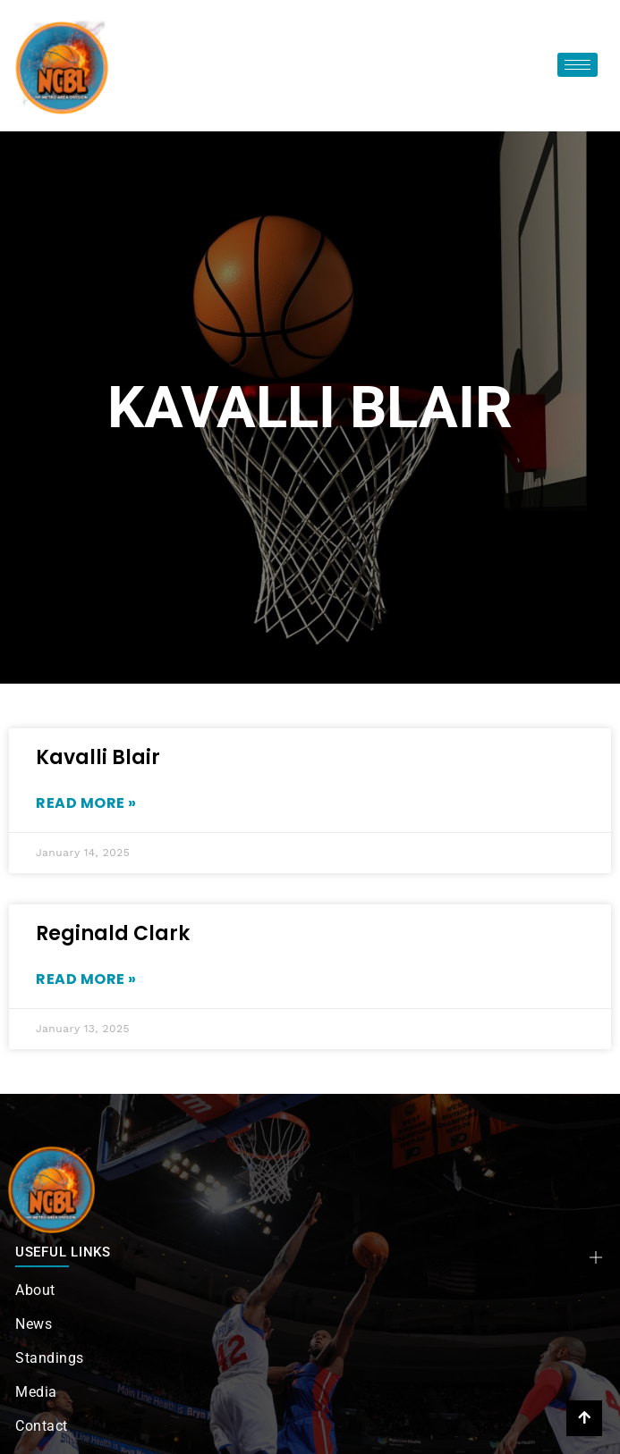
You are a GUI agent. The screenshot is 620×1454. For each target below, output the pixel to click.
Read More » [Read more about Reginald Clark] (86, 979)
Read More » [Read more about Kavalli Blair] (86, 803)
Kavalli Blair (98, 757)
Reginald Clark (113, 933)
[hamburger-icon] (577, 65)
